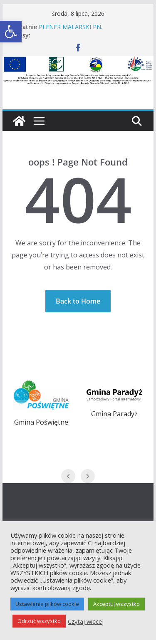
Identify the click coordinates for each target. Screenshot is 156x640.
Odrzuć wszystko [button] (39, 621)
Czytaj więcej (86, 621)
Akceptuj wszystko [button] (116, 604)
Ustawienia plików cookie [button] (47, 604)
